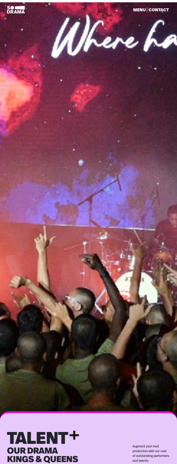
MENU (139, 9)
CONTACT (159, 9)
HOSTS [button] (97, 450)
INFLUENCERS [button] (135, 450)
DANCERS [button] (66, 450)
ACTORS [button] (32, 450)
